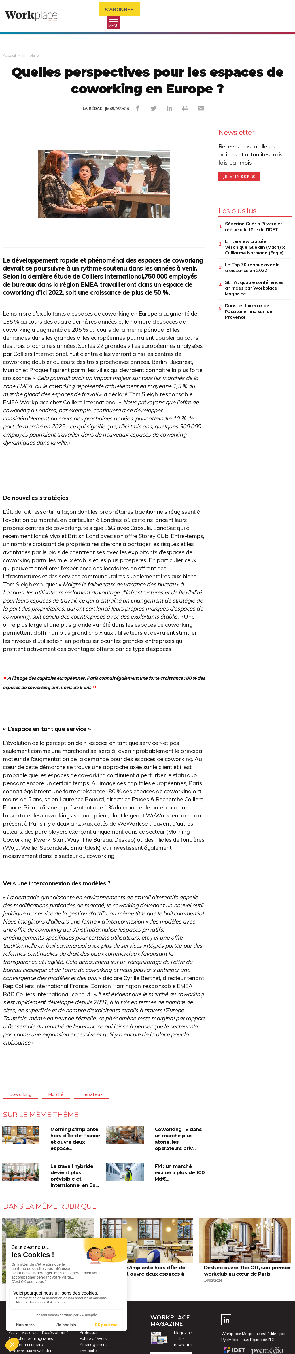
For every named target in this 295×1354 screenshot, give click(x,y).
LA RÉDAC (92, 110)
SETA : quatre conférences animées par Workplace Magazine (254, 289)
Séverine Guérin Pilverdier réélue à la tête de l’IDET (253, 228)
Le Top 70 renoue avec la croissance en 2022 (252, 269)
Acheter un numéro (26, 1346)
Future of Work (93, 1339)
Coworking (22, 1095)
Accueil (9, 57)
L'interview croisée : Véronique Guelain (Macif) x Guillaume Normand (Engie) (255, 248)
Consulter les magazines (31, 1339)
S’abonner (122, 9)
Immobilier (32, 57)
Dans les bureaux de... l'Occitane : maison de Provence (249, 312)
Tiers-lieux (99, 1095)
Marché (61, 1095)
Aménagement (93, 1346)
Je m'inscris (239, 178)
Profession (89, 1333)
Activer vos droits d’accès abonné (39, 1333)
